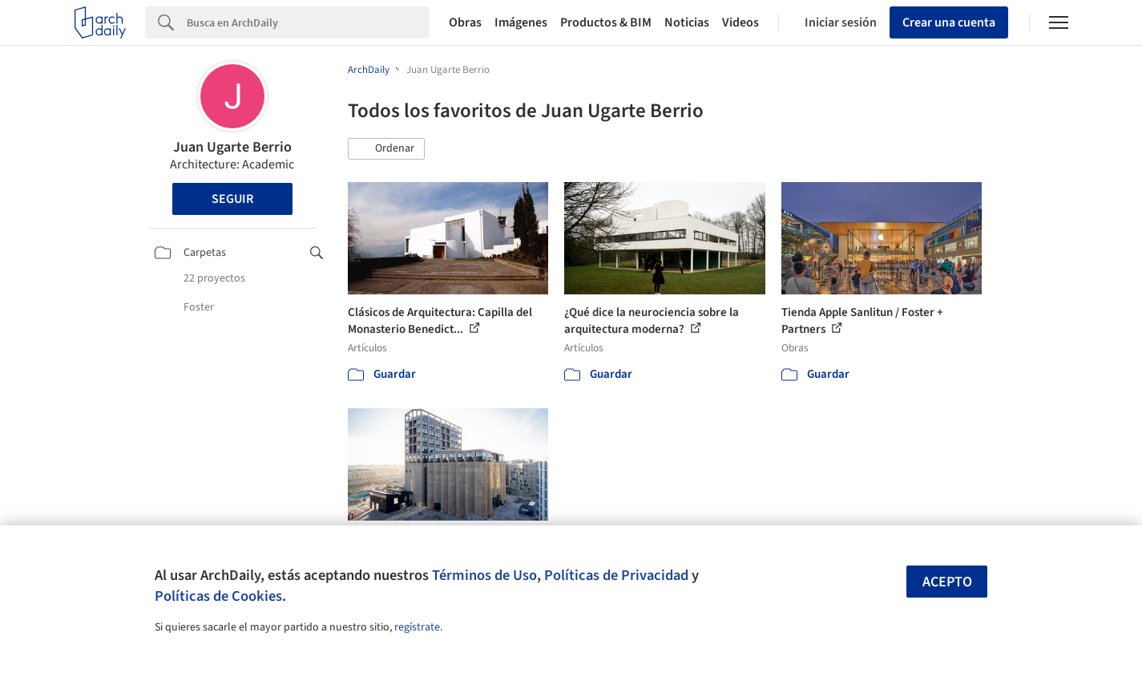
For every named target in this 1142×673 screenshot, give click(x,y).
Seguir (232, 199)
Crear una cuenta (948, 22)
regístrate (417, 627)
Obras (465, 22)
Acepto (947, 582)
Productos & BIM (606, 22)
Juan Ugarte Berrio (232, 147)
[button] (386, 149)
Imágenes (520, 22)
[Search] (308, 22)
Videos (740, 22)
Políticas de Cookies (218, 596)
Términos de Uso (484, 575)
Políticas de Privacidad (616, 575)
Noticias (686, 22)
